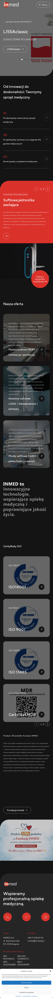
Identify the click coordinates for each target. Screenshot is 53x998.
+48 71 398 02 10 (35, 937)
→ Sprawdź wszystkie (11, 21)
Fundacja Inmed (15, 810)
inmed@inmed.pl (35, 941)
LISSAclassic (13, 49)
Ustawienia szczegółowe (26, 992)
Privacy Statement (27, 996)
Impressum (34, 996)
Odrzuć (26, 987)
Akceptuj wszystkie (26, 982)
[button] (50, 971)
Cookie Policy (19, 996)
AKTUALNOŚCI (26, 21)
